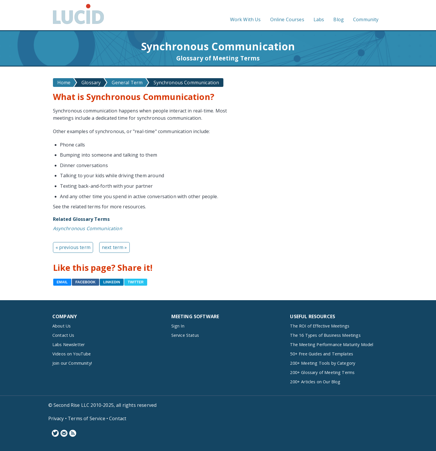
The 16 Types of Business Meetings (325, 335)
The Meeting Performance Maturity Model (331, 344)
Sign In (177, 326)
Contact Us (63, 335)
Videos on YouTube (71, 354)
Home (64, 82)
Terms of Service (86, 418)
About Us (61, 326)
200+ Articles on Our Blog (315, 381)
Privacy (56, 418)
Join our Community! (72, 363)
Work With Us (245, 19)
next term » (114, 247)
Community (365, 19)
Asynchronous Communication (87, 228)
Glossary (91, 82)
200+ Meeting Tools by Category (322, 363)
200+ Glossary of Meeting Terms (322, 372)
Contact (117, 418)
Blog (338, 19)
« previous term (73, 247)
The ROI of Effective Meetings (319, 326)
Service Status (185, 335)
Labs (319, 19)
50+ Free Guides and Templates (321, 354)
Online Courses (287, 19)
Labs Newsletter (68, 344)
